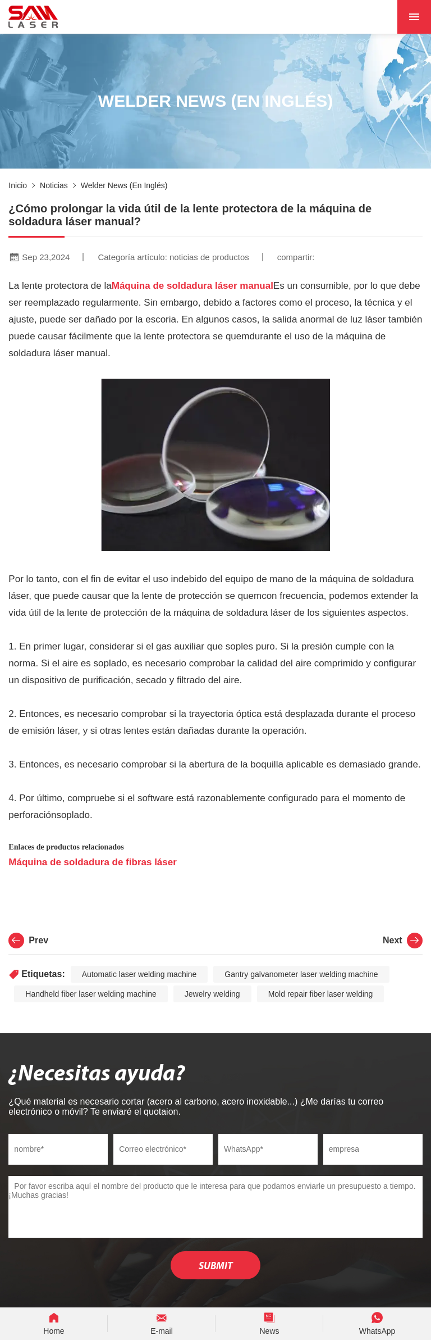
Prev (28, 940)
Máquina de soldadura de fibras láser (92, 862)
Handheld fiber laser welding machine (90, 993)
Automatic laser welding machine (139, 974)
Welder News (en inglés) (124, 185)
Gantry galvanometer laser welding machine (301, 974)
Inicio (17, 185)
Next (403, 940)
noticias (54, 185)
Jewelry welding (212, 993)
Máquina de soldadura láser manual (192, 285)
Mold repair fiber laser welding (320, 993)
